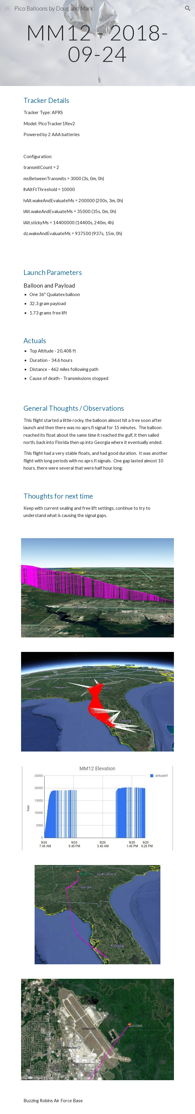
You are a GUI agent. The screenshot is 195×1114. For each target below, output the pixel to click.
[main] (97, 43)
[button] (7, 8)
